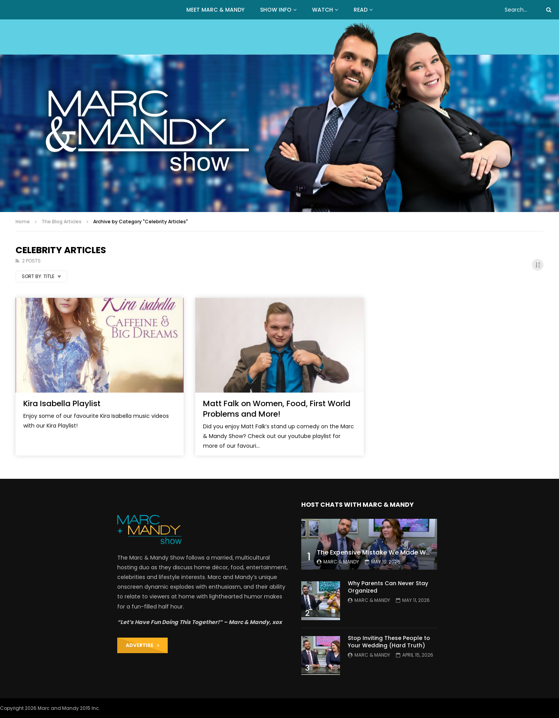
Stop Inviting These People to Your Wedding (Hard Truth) (389, 641)
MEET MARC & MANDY (215, 10)
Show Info (276, 10)
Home (23, 221)
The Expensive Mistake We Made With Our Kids (389, 552)
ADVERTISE (143, 645)
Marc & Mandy (341, 561)
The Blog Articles (62, 221)
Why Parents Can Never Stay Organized (388, 587)
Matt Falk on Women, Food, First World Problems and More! (277, 408)
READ (361, 10)
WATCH (322, 10)
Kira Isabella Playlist (62, 403)
